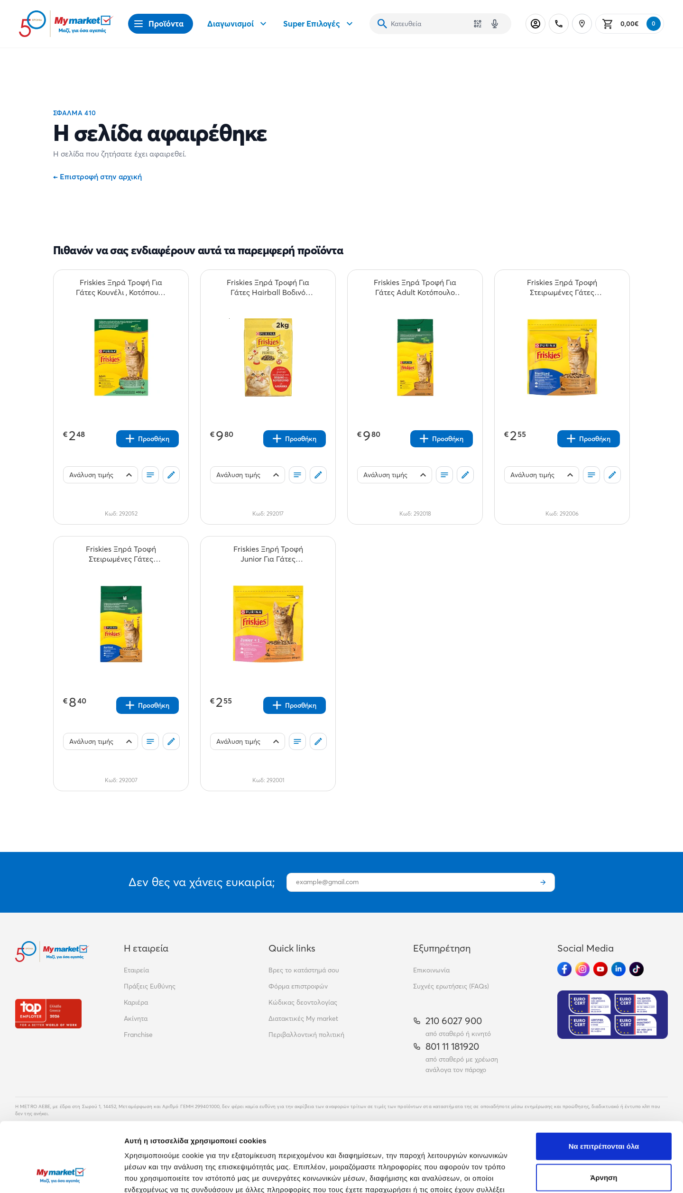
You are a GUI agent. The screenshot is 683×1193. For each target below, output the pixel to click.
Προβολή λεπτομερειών (563, 1174)
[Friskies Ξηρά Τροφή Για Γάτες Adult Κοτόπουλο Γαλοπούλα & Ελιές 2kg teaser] (415, 287)
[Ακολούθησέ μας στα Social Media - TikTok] (636, 969)
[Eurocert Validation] (612, 1014)
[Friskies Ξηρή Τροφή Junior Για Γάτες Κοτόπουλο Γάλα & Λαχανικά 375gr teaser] (268, 554)
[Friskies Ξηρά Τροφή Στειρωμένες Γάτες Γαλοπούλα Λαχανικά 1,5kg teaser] (120, 554)
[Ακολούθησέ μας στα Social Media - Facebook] (564, 969)
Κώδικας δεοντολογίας (302, 1002)
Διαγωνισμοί (238, 23)
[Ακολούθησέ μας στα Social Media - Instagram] (582, 969)
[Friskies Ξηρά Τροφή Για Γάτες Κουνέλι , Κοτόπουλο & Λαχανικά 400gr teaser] (120, 287)
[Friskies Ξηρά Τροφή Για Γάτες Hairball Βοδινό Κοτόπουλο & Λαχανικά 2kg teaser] (268, 287)
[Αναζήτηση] (382, 23)
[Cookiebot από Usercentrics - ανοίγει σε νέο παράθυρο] (61, 1174)
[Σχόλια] (171, 474)
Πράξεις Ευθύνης (149, 986)
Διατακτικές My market (303, 1018)
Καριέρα (136, 1002)
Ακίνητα (136, 1018)
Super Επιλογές (319, 23)
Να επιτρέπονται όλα (604, 1081)
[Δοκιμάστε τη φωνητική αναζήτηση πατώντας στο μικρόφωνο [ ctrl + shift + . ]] (494, 23)
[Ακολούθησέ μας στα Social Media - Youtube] (600, 969)
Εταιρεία (136, 970)
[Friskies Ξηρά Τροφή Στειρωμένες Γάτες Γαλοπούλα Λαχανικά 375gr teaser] (562, 287)
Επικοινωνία (431, 970)
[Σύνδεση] (535, 24)
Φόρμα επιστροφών (298, 986)
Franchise (138, 1034)
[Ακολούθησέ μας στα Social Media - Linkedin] (618, 969)
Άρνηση (603, 1112)
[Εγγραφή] (543, 882)
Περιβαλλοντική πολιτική (306, 1034)
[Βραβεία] (48, 1013)
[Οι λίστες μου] (150, 474)
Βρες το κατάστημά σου (303, 970)
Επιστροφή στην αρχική (97, 176)
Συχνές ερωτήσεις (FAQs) (451, 986)
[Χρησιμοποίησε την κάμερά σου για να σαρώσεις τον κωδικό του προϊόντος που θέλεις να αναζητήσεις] (477, 23)
